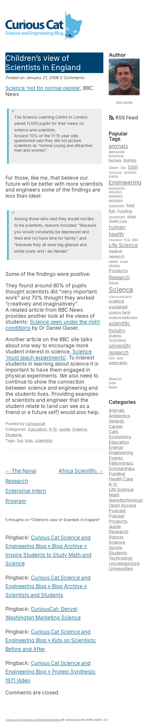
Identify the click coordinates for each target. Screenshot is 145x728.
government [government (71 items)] (117, 216)
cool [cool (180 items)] (133, 166)
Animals (117, 410)
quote (64, 429)
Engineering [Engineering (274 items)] (125, 182)
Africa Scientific (81, 471)
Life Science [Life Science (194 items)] (123, 245)
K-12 (53, 429)
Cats (113, 431)
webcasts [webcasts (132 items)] (118, 362)
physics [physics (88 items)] (114, 265)
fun (20, 440)
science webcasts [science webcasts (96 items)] (123, 317)
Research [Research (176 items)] (119, 277)
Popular (117, 516)
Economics (120, 437)
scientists (43, 440)
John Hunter (124, 102)
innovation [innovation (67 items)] (115, 239)
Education (37, 429)
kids (29, 440)
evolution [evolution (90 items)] (116, 200)
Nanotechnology (126, 500)
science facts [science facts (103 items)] (119, 312)
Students (13, 435)
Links (112, 382)
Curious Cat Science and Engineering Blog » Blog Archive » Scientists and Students (48, 586)
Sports (115, 547)
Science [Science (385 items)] (121, 289)
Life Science (121, 489)
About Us (115, 378)
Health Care (121, 479)
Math (114, 495)
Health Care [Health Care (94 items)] (118, 221)
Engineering (121, 452)
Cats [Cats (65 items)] (123, 167)
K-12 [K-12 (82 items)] (127, 239)
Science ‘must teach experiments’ (48, 354)
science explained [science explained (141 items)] (118, 304)
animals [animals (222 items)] (118, 146)
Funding (117, 473)
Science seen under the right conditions (52, 325)
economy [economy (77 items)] (130, 172)
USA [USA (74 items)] (112, 357)
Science (79, 429)
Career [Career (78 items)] (113, 167)
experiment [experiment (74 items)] (116, 205)
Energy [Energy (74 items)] (113, 176)
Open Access (122, 505)
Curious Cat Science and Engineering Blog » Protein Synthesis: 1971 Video (50, 671)
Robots (116, 537)
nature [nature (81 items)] (113, 261)
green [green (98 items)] (131, 216)
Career (116, 426)
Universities (121, 568)
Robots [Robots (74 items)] (113, 282)
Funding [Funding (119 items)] (124, 211)
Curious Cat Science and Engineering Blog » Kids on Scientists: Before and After (50, 640)
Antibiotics (119, 416)
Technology (121, 558)
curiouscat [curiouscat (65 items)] (115, 172)
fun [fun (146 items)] (112, 211)
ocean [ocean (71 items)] (124, 261)
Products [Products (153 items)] (118, 270)
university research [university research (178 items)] (120, 349)
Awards (116, 421)
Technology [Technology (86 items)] (117, 340)
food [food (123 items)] (130, 205)
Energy (116, 447)
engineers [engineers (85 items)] (116, 196)
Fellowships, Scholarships (122, 465)
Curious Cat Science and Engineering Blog (33, 719)
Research (118, 531)
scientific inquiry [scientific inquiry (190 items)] (119, 326)
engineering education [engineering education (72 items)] (117, 190)
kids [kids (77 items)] (135, 239)
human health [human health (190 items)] (117, 230)
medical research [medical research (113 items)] (117, 254)
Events (116, 458)
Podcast (117, 510)
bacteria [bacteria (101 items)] (115, 160)
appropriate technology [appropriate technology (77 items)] (117, 153)
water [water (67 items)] (120, 357)
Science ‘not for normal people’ (42, 88)
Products (118, 521)
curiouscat (35, 423)
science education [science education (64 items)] (120, 296)
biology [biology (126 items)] (130, 160)
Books (113, 387)
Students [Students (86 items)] (115, 335)
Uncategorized (124, 563)
